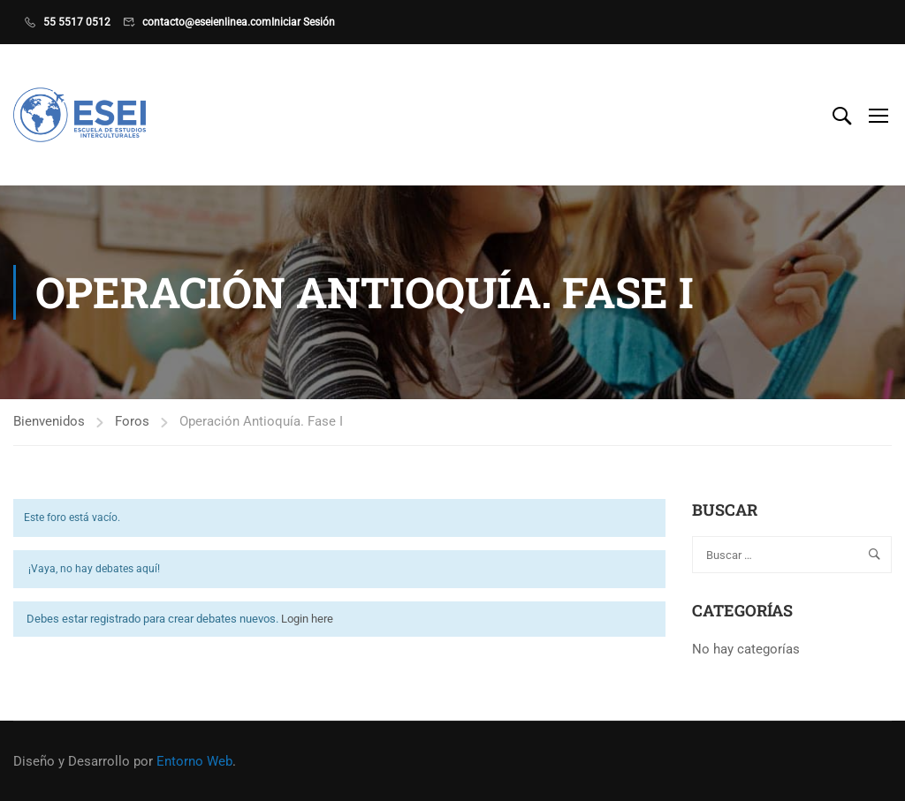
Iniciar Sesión (303, 22)
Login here (307, 618)
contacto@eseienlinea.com (206, 22)
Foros (132, 421)
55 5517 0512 (76, 22)
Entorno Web (194, 761)
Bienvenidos (49, 421)
